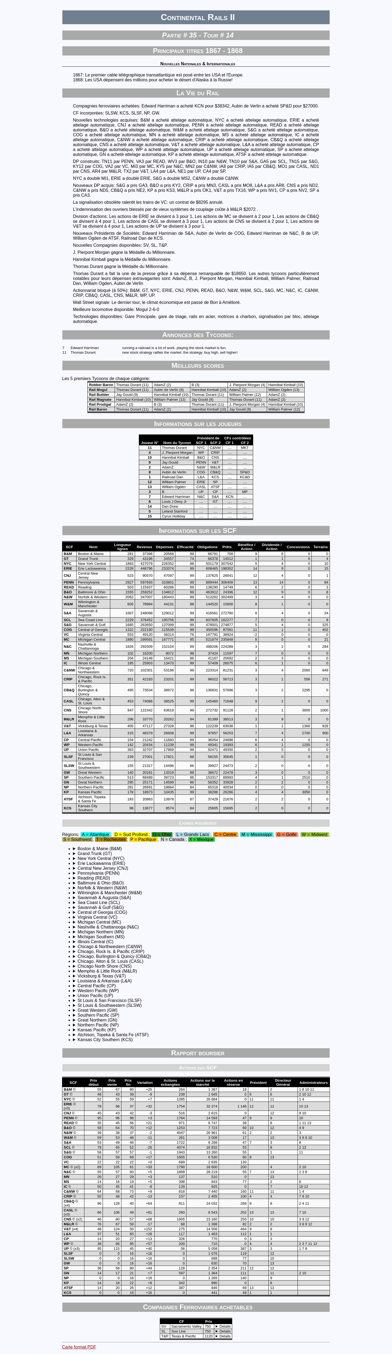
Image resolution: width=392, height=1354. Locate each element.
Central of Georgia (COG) (102, 912)
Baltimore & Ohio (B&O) (101, 883)
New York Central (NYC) (101, 858)
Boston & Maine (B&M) (100, 848)
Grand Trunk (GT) (95, 853)
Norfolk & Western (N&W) (102, 888)
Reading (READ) (94, 878)
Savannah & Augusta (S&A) (104, 897)
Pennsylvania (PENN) (99, 873)
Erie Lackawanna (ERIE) (101, 863)
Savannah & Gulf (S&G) (101, 907)
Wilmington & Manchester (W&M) (110, 892)
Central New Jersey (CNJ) (103, 868)
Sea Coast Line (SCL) (99, 902)
